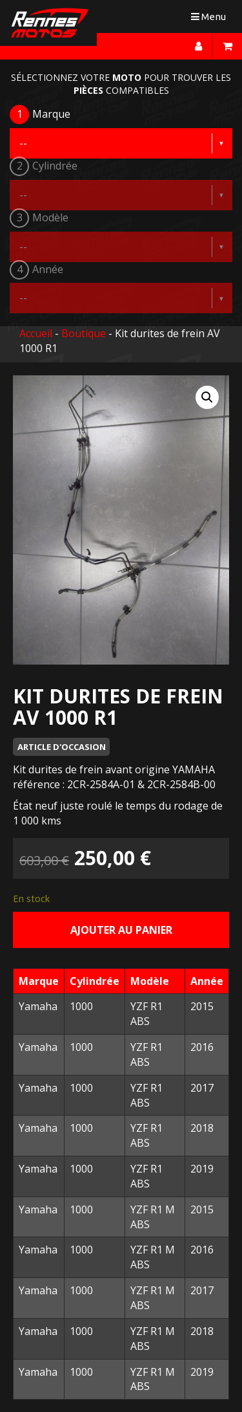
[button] (207, 397)
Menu (211, 19)
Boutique (83, 333)
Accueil (35, 333)
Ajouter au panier (121, 930)
